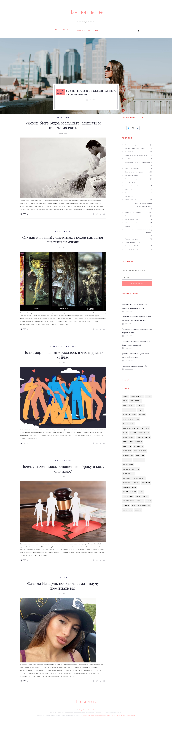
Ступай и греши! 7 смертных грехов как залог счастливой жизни (63, 239)
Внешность (129, 152)
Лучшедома (135, 401)
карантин (127, 451)
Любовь (140, 405)
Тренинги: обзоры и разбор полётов (141, 231)
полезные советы (131, 469)
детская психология (139, 432)
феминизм (127, 510)
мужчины (127, 460)
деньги (145, 428)
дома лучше (128, 437)
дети (125, 432)
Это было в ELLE (131, 246)
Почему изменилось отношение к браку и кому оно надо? (63, 469)
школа (138, 510)
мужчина (140, 455)
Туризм (142, 414)
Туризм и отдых (131, 239)
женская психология (132, 442)
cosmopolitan (137, 396)
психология (128, 473)
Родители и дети (131, 219)
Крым (125, 401)
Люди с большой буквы (134, 186)
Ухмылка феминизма (133, 242)
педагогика (128, 464)
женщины (138, 446)
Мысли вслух (60, 92)
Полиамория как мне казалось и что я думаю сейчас (63, 355)
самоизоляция (129, 487)
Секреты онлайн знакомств (135, 223)
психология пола (131, 483)
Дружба (128, 159)
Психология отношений (134, 212)
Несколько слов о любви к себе (134, 366)
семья (148, 501)
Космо (148, 396)
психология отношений (134, 478)
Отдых (140, 410)
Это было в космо (131, 419)
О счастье (129, 196)
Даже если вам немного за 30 (136, 155)
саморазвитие (129, 492)
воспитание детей (131, 428)
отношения (139, 460)
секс (141, 492)
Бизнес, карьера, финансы (135, 148)
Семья (127, 226)
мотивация (128, 455)
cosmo (125, 396)
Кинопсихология (131, 175)
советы (126, 505)
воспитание (128, 423)
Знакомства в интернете (134, 172)
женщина (127, 446)
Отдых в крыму (129, 414)
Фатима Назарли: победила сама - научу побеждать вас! (63, 586)
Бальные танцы (131, 145)
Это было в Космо (63, 231)
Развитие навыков (132, 216)
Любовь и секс (55, 346)
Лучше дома (128, 405)
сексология (128, 496)
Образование (130, 200)
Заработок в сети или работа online (138, 162)
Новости (63, 577)
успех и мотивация (141, 505)
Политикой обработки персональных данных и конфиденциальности (108, 715)
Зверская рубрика (132, 168)
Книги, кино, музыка (133, 179)
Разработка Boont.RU (87, 710)
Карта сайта (126, 380)
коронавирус (140, 451)
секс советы (142, 496)
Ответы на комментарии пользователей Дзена (143, 204)
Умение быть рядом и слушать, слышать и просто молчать (91, 92)
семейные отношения (133, 501)
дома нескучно (143, 437)
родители (146, 483)
